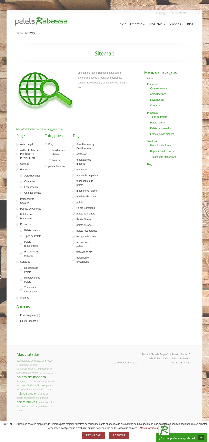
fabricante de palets (87, 175)
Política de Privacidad (26, 216)
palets (79, 202)
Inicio (122, 24)
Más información (149, 428)
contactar (81, 154)
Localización (31, 187)
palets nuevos (83, 225)
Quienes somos (32, 192)
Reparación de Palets (32, 279)
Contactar (29, 181)
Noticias (56, 160)
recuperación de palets (28, 365)
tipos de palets (84, 252)
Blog (190, 24)
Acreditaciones (32, 175)
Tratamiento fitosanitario (30, 289)
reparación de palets (83, 244)
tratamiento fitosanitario (82, 259)
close (201, 437)
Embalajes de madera (31, 253)
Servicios (176, 24)
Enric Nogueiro (28, 315)
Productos (156, 24)
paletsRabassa (28, 321)
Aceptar (119, 435)
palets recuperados (86, 230)
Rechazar (93, 435)
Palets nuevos (32, 230)
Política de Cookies (30, 208)
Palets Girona (83, 219)
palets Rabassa (56, 166)
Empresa (137, 24)
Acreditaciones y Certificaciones (85, 146)
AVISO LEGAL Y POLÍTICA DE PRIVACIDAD (29, 154)
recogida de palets (86, 236)
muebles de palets (86, 196)
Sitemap (24, 297)
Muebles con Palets (59, 152)
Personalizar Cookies (27, 201)
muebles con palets (86, 190)
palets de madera (85, 213)
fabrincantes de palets (84, 183)
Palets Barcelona (85, 208)
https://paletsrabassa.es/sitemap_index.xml (39, 129)
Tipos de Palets (32, 236)
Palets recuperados (31, 243)
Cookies (24, 163)
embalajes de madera (83, 161)
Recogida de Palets (31, 270)
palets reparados (47, 373)
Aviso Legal (26, 144)
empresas (81, 169)
